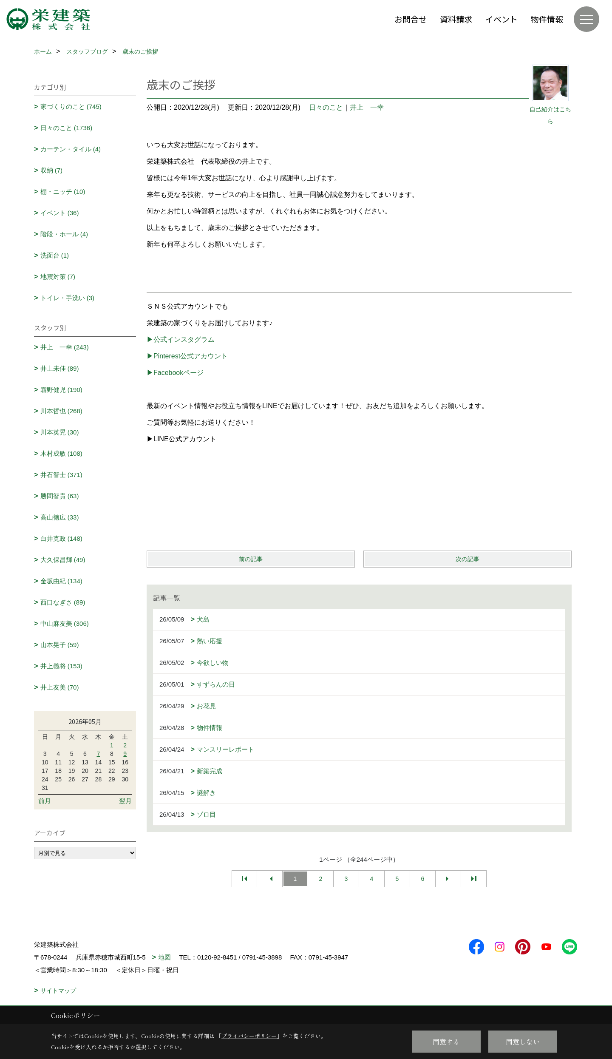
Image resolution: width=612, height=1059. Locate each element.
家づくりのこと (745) (71, 106)
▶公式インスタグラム (181, 339)
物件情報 (547, 19)
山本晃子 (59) (59, 644)
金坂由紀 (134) (61, 581)
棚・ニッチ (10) (62, 191)
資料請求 (456, 19)
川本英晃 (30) (59, 432)
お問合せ (410, 19)
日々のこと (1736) (66, 127)
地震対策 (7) (58, 276)
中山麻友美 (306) (64, 623)
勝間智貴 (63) (59, 496)
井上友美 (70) (59, 687)
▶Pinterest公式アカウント (187, 356)
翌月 (125, 800)
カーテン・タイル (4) (70, 149)
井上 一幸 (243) (64, 347)
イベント (501, 19)
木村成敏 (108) (61, 453)
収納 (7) (51, 170)
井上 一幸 (367, 107)
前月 (44, 800)
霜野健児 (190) (61, 389)
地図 (164, 957)
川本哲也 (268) (61, 411)
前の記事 (251, 559)
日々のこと (326, 107)
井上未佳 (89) (59, 368)
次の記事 (467, 559)
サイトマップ (58, 990)
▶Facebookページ (175, 372)
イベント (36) (59, 212)
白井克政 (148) (61, 538)
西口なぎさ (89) (62, 602)
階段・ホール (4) (64, 234)
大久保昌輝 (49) (62, 559)
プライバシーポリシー (249, 1036)
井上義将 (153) (61, 666)
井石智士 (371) (61, 474)
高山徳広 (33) (59, 517)
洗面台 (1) (54, 255)
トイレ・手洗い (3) (67, 297)
